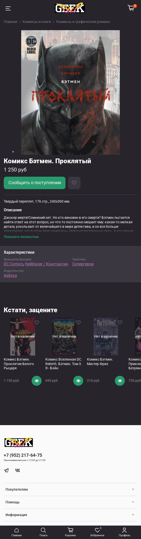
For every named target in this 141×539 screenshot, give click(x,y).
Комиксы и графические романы (83, 22)
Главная (10, 22)
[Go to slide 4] (23, 152)
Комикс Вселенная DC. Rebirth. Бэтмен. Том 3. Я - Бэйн (63, 363)
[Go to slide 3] (20, 152)
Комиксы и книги (37, 22)
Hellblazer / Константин (46, 264)
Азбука (10, 275)
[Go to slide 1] (13, 152)
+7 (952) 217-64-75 (23, 455)
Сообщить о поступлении (34, 182)
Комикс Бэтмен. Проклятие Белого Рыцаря (19, 363)
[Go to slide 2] (16, 152)
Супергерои (83, 264)
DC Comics (13, 264)
